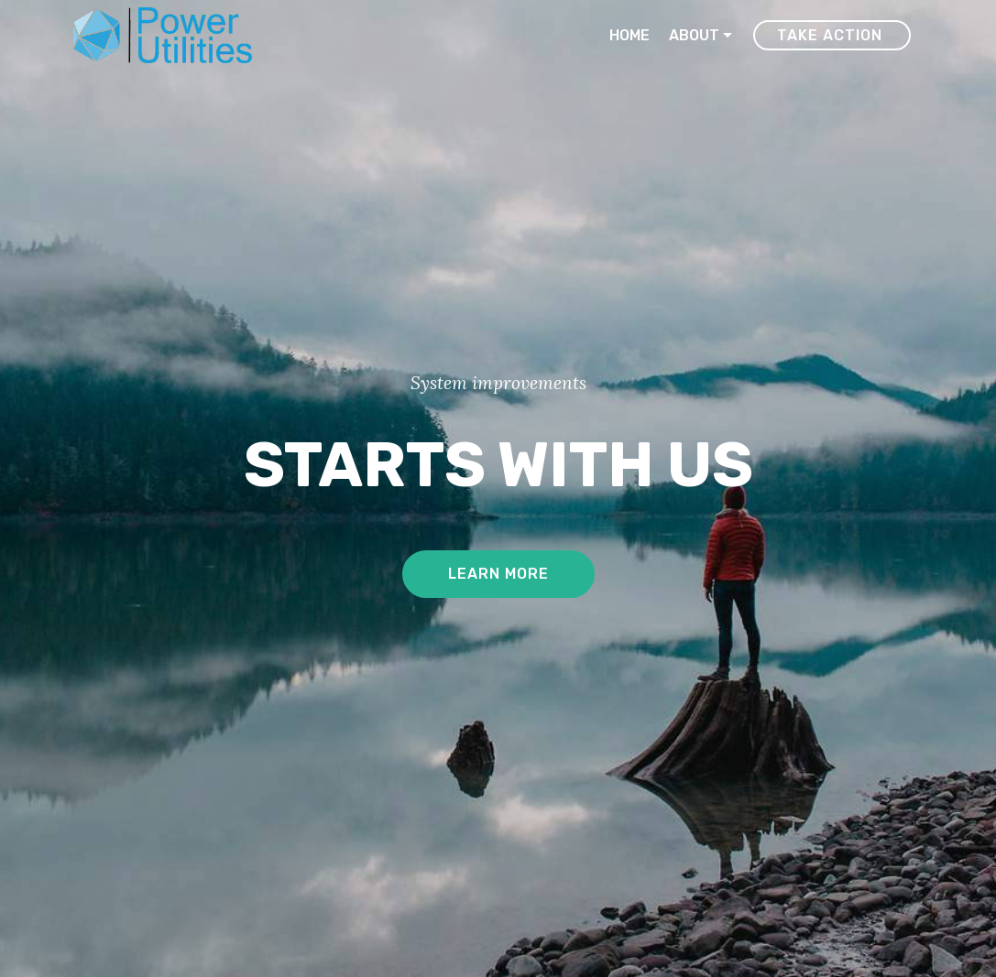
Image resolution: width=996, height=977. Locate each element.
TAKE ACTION (832, 35)
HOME (629, 35)
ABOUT (694, 35)
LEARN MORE (498, 573)
